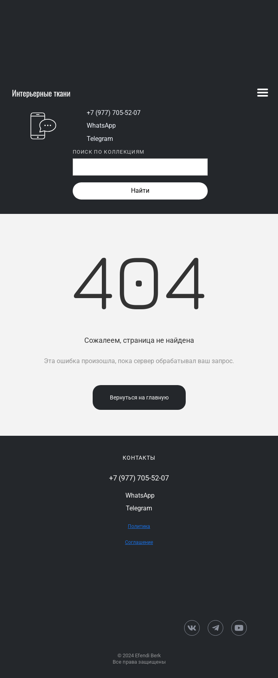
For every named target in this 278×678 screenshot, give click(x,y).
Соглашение (139, 542)
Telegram (100, 138)
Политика (139, 526)
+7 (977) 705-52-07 (114, 113)
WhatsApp (101, 125)
